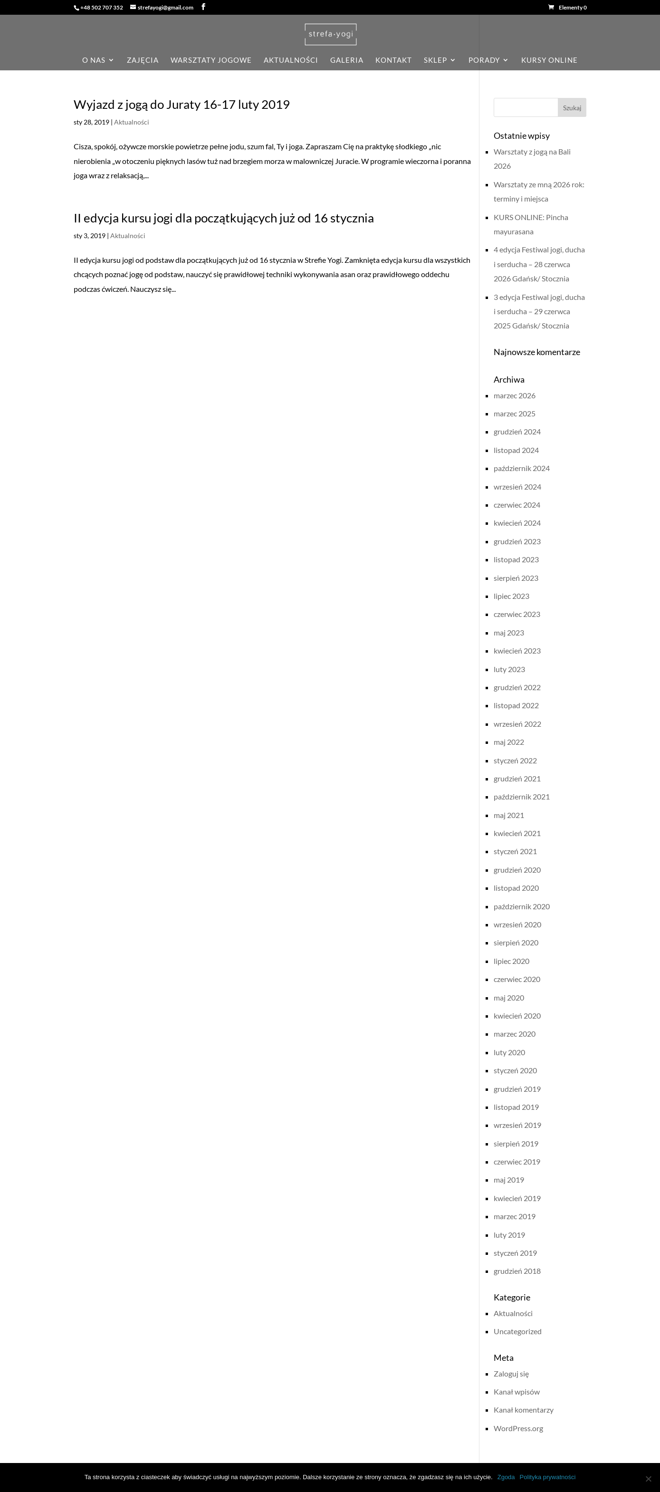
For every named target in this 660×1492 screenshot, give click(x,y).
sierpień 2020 (516, 942)
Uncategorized (518, 1331)
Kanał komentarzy (524, 1409)
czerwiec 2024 (517, 504)
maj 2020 (509, 997)
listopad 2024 (516, 449)
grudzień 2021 (517, 778)
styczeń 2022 (515, 760)
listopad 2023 (516, 559)
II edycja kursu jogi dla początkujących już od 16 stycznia (224, 217)
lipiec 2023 (511, 595)
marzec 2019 (515, 1216)
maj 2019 (509, 1179)
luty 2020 (509, 1052)
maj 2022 (509, 741)
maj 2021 (509, 814)
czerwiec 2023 (517, 613)
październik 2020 (522, 906)
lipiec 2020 (511, 960)
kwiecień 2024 (517, 522)
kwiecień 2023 (517, 650)
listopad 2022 (516, 705)
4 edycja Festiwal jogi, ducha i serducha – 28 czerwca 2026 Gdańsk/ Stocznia (539, 264)
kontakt (393, 60)
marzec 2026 (515, 395)
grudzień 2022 (517, 687)
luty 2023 (509, 669)
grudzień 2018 (517, 1270)
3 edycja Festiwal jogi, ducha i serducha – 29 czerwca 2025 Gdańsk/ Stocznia (539, 311)
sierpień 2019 (516, 1143)
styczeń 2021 (515, 851)
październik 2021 (522, 796)
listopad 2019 (516, 1106)
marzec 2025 (515, 413)
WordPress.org (518, 1428)
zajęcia (143, 60)
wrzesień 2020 (517, 924)
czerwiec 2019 (517, 1161)
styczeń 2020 (515, 1070)
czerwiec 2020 (517, 978)
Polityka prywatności (548, 1477)
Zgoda (506, 1477)
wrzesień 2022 (517, 723)
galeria (346, 60)
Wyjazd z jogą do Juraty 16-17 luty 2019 (182, 104)
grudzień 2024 (517, 431)
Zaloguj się (511, 1373)
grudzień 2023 (517, 541)
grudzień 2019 (517, 1088)
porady (484, 60)
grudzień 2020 (517, 869)
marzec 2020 (515, 1033)
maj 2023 (509, 632)
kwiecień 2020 (517, 1015)
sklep (435, 60)
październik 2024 (522, 467)
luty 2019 (509, 1234)
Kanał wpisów (517, 1391)
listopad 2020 (516, 887)
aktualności (291, 60)
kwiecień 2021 (517, 832)
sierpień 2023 (516, 577)
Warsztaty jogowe (211, 60)
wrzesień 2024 (517, 486)
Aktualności (131, 122)
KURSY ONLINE (549, 60)
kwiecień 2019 (517, 1198)
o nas (93, 60)
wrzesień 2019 (517, 1124)
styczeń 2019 (515, 1252)
